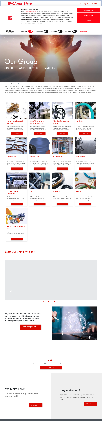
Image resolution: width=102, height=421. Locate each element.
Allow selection (88, 9)
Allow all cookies (89, 4)
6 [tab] (57, 301)
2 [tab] (47, 301)
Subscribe (89, 404)
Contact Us (34, 405)
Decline (89, 14)
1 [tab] (44, 301)
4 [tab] (52, 301)
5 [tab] (54, 301)
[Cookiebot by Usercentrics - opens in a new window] (10, 25)
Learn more (16, 133)
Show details (83, 25)
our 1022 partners (31, 5)
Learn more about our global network (29, 327)
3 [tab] (49, 301)
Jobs (49, 367)
